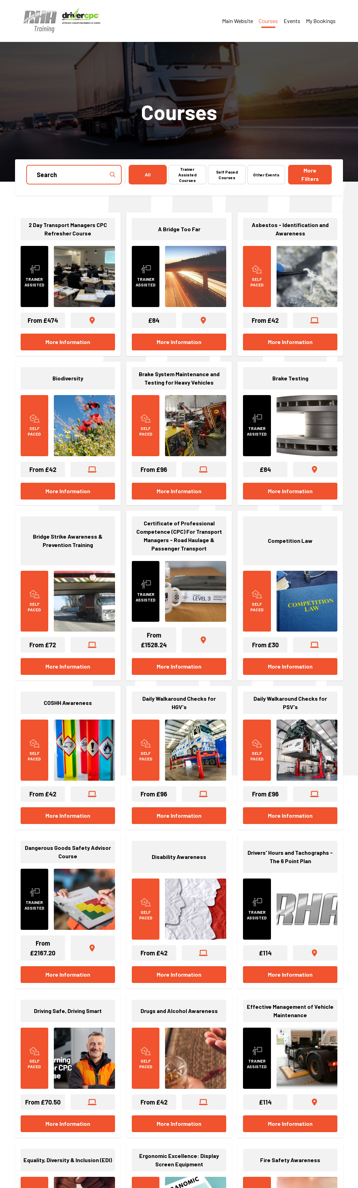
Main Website (237, 20)
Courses (268, 20)
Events (292, 20)
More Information (67, 341)
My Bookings (321, 20)
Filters (310, 174)
